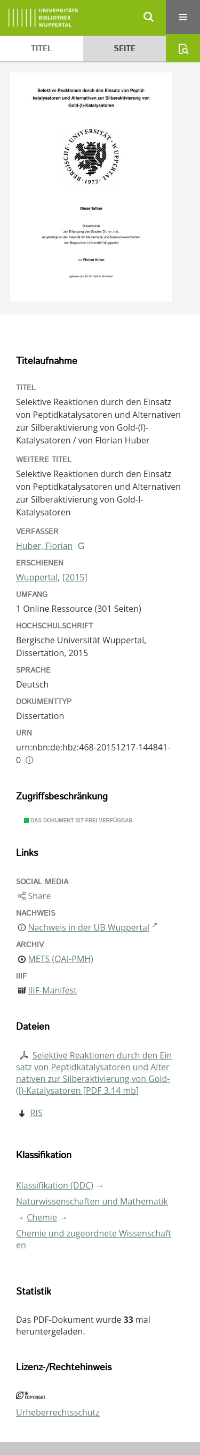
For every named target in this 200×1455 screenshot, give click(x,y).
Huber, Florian (44, 546)
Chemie (42, 1217)
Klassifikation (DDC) (54, 1185)
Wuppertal (37, 577)
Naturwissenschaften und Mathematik (92, 1201)
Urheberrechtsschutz (58, 1412)
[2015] (74, 577)
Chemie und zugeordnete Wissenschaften (93, 1239)
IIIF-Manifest (52, 990)
